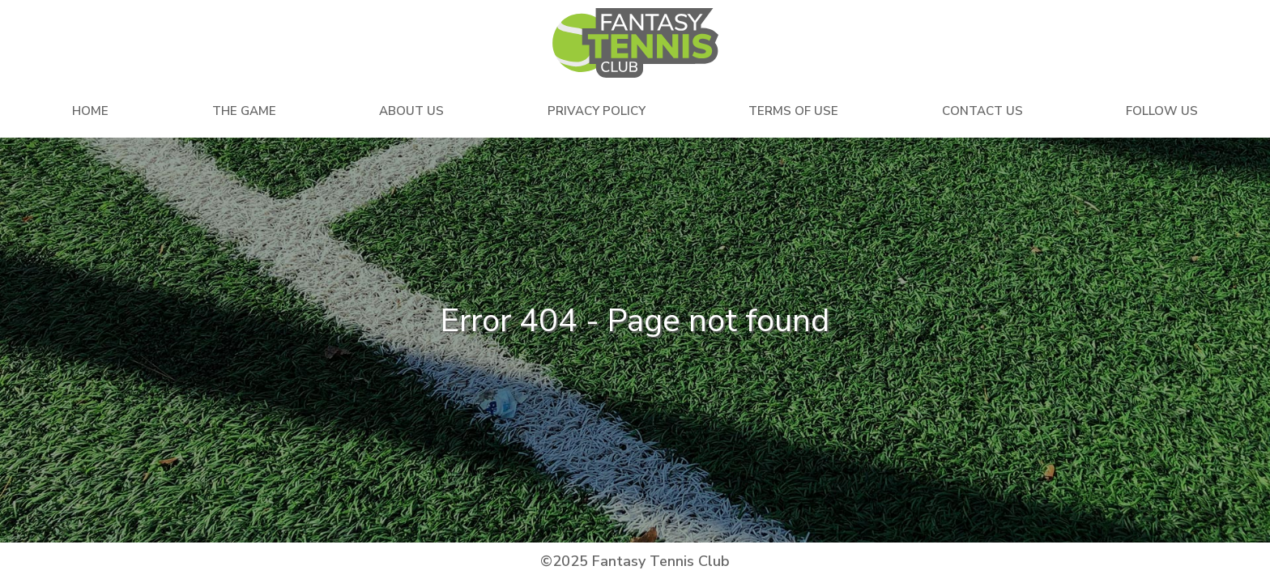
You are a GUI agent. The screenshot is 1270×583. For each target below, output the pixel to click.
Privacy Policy (597, 111)
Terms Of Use (793, 111)
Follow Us (1162, 111)
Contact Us (982, 111)
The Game (244, 111)
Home (90, 111)
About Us (411, 111)
